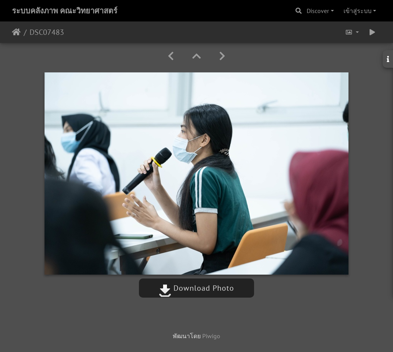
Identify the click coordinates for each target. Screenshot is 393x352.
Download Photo (196, 288)
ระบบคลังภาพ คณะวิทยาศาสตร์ (64, 11)
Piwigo (211, 336)
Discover (318, 11)
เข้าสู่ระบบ (357, 11)
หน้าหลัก (16, 32)
